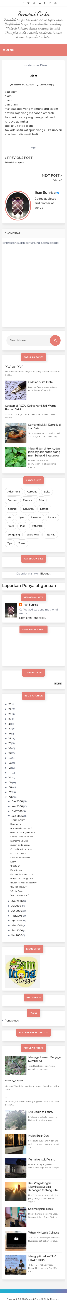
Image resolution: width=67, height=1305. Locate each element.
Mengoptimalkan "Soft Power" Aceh (42, 1258)
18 (10, 738)
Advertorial (14, 491)
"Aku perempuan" (19, 895)
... (6, 1096)
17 (10, 743)
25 (10, 704)
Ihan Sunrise (45, 193)
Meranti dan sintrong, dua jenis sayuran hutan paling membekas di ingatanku (44, 452)
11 (10, 772)
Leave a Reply (47, 84)
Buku (47, 491)
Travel (22, 543)
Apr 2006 (17, 920)
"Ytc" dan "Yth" (14, 366)
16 (10, 748)
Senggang (14, 534)
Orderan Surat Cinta (40, 382)
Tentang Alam (17, 819)
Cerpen (12, 500)
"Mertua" (57, 180)
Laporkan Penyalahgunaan (29, 585)
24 (10, 709)
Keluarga (28, 508)
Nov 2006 (17, 806)
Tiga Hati (50, 534)
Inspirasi (12, 508)
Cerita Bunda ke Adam (22, 849)
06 (10, 797)
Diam (13, 861)
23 (10, 714)
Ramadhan (16, 824)
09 (10, 782)
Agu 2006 (17, 901)
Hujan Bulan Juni (38, 1135)
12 (10, 767)
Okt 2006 (17, 811)
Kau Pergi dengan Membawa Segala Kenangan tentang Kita (43, 1187)
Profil (11, 526)
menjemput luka (19, 840)
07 (10, 792)
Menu (8, 50)
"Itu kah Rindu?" (19, 886)
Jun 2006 (16, 910)
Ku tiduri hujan (18, 853)
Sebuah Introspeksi (14, 162)
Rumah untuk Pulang (41, 1159)
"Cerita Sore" (16, 891)
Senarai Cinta (33, 14)
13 (10, 762)
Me (9, 517)
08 (10, 787)
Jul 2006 (16, 905)
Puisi (22, 526)
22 (10, 718)
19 (10, 733)
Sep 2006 (17, 815)
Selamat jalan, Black (40, 1209)
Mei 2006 (17, 915)
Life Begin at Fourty (40, 1112)
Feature (27, 500)
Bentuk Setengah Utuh (22, 874)
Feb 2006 (17, 930)
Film (41, 500)
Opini (21, 517)
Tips (10, 543)
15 (10, 753)
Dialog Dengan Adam (21, 836)
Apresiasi (32, 491)
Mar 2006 (17, 925)
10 (10, 777)
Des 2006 (17, 801)
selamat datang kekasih (22, 832)
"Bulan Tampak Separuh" (23, 882)
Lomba (44, 508)
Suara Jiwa (32, 534)
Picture (52, 517)
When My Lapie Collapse (43, 1232)
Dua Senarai (16, 870)
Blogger (45, 573)
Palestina (36, 517)
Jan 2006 (16, 935)
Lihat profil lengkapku (32, 617)
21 (10, 723)
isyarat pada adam (20, 844)
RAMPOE (37, 526)
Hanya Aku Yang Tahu (22, 878)
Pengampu (12, 1020)
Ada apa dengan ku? (21, 828)
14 (10, 757)
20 (10, 728)
